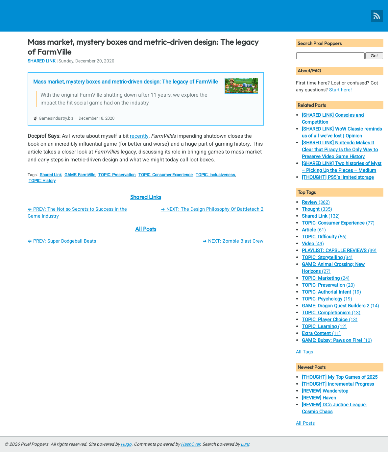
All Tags (304, 351)
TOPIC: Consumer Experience (165, 175)
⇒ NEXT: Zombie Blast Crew (233, 241)
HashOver (190, 444)
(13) (331, 312)
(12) (324, 326)
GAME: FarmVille (79, 175)
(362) (316, 202)
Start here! (340, 89)
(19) (331, 292)
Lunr (245, 444)
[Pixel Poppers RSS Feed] (377, 16)
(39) (339, 250)
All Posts (145, 228)
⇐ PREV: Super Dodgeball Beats (62, 241)
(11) (321, 333)
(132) (321, 216)
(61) (314, 229)
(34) (327, 257)
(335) (317, 209)
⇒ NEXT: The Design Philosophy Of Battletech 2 (212, 209)
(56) (324, 236)
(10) (337, 340)
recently (139, 136)
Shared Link (42, 61)
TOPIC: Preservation (116, 175)
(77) (338, 223)
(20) (328, 285)
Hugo (126, 444)
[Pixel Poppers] (194, 15)
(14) (340, 305)
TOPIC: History (42, 181)
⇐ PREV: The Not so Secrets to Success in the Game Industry (77, 213)
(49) (313, 243)
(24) (326, 278)
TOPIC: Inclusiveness (215, 175)
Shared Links (145, 196)
